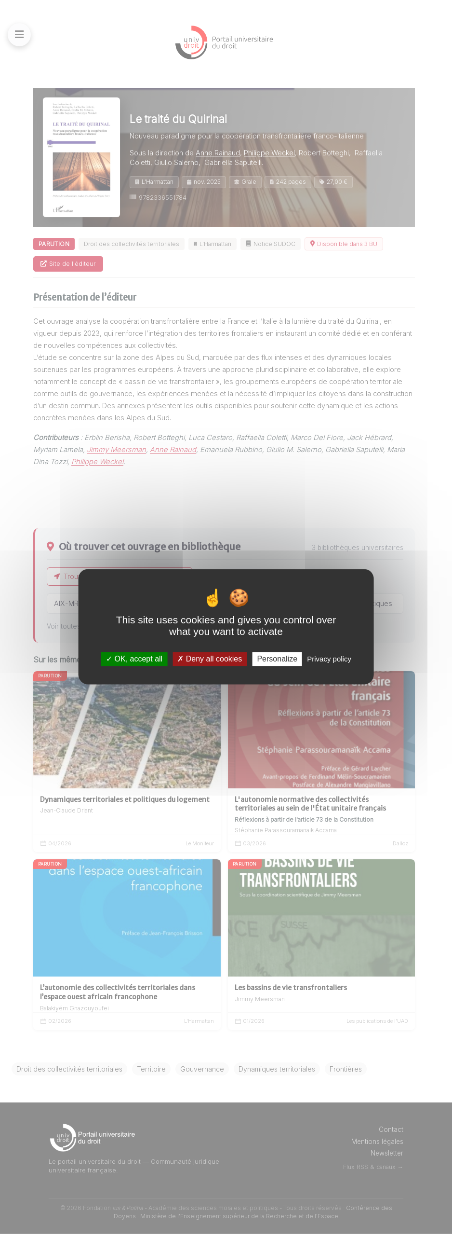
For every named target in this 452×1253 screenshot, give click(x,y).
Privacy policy (329, 659)
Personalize (277, 659)
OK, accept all (134, 659)
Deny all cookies (209, 659)
